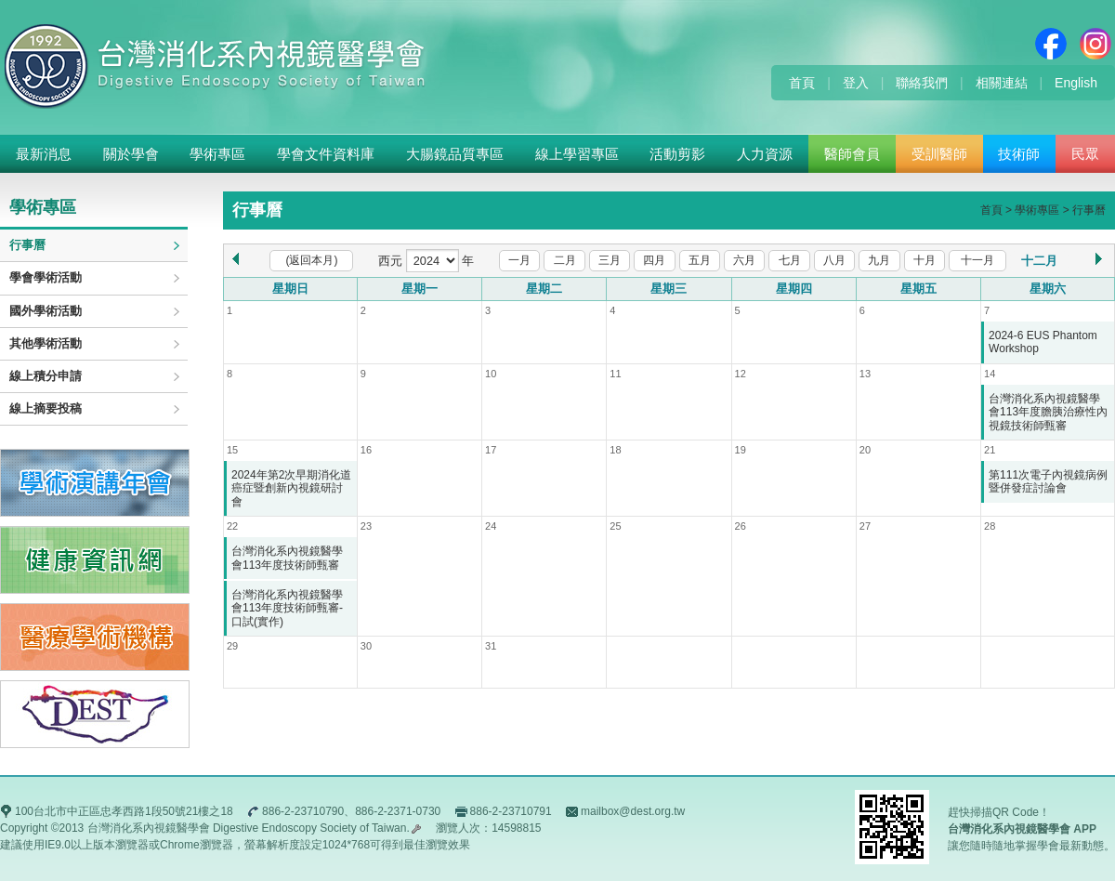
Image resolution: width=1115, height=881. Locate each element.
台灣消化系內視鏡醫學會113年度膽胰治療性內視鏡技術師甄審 (1048, 412)
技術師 (1019, 154)
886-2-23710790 (303, 811)
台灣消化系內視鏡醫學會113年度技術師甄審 (287, 558)
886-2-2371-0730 (397, 811)
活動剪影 (677, 154)
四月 (654, 260)
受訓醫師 (939, 154)
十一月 (977, 260)
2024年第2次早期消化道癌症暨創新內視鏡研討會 (291, 488)
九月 (879, 260)
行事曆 (27, 245)
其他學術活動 (45, 343)
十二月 (1039, 261)
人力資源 (765, 154)
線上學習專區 (577, 154)
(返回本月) (311, 260)
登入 (856, 82)
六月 (744, 260)
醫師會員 (852, 154)
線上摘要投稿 (45, 408)
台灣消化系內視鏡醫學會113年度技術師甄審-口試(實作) (287, 608)
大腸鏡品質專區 (455, 154)
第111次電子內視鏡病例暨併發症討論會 (1048, 481)
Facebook (1051, 43)
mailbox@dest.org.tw (633, 811)
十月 (924, 260)
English (1076, 82)
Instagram (1095, 43)
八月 (834, 260)
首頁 (802, 82)
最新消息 (44, 154)
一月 (519, 260)
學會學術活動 (45, 277)
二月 (565, 260)
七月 (790, 260)
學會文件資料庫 (325, 154)
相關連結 (1002, 82)
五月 (700, 260)
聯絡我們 (922, 82)
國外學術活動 (45, 311)
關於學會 (131, 154)
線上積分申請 (45, 376)
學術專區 (217, 154)
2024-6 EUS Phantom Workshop (1043, 342)
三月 (609, 260)
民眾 (1085, 154)
